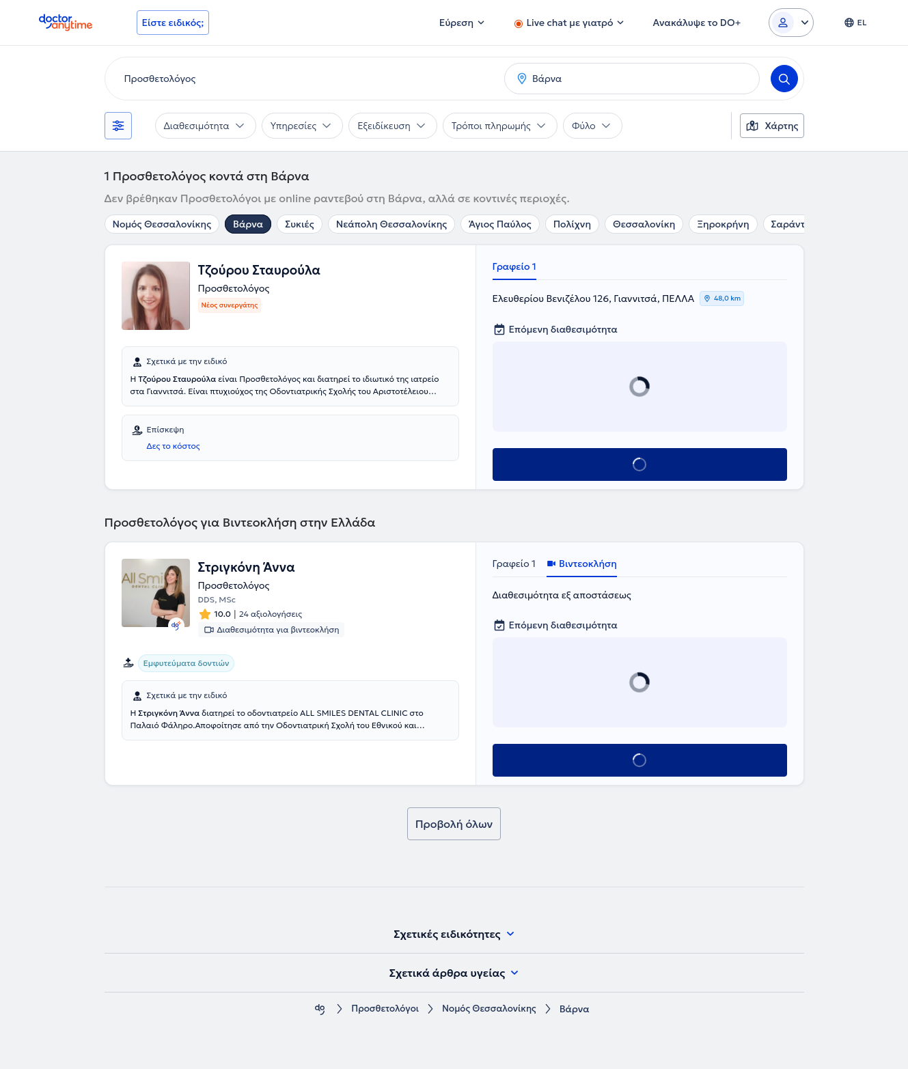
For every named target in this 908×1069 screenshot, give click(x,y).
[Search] (784, 78)
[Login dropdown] (791, 22)
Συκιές (299, 224)
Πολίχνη (572, 224)
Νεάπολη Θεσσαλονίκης (391, 224)
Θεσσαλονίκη (644, 224)
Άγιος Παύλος (500, 224)
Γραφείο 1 (514, 266)
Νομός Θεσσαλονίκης (162, 224)
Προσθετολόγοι (382, 1009)
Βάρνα (248, 224)
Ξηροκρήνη (723, 224)
